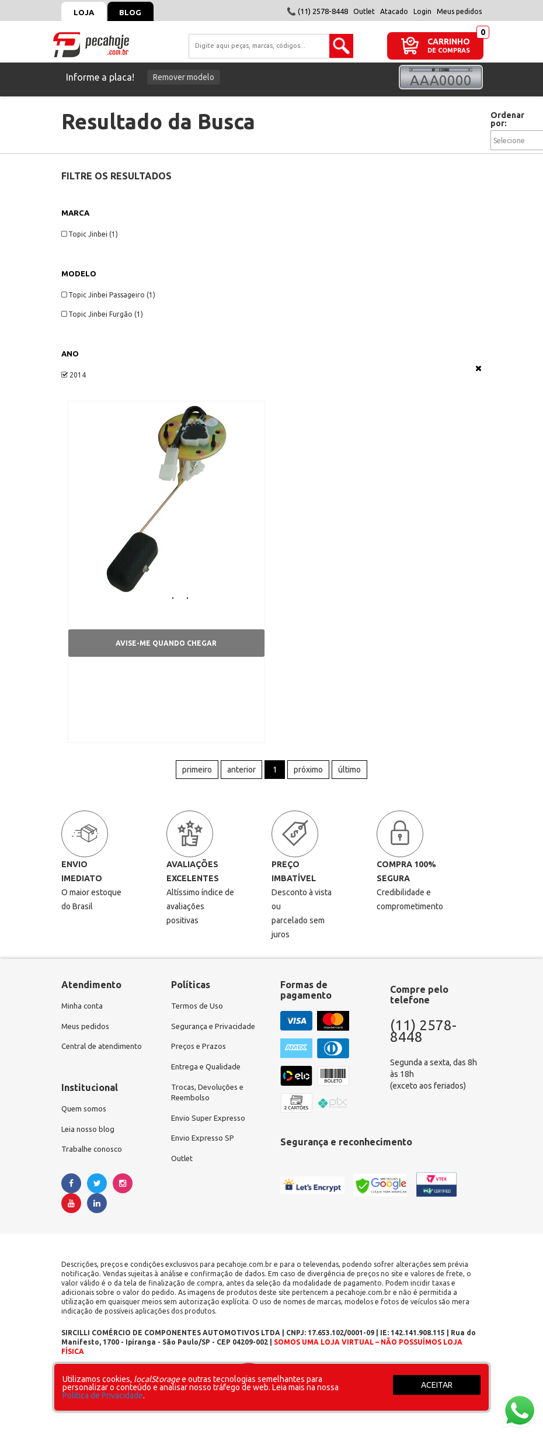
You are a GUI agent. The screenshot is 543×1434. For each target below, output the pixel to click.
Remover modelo (183, 77)
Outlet (364, 11)
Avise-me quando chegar (166, 646)
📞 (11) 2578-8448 (317, 11)
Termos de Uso (198, 1012)
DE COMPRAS (448, 50)
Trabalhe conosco (93, 1159)
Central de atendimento (104, 1054)
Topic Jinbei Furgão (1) (102, 314)
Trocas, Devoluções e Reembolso (210, 1102)
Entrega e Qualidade (208, 1075)
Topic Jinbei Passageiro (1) (108, 295)
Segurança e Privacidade (215, 1033)
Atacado (394, 11)
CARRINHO (448, 41)
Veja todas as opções (478, 368)
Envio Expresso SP (204, 1150)
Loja (86, 12)
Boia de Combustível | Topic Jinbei (152, 597)
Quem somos (85, 1117)
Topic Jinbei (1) (89, 234)
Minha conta (83, 1012)
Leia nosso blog (89, 1138)
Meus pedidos (459, 11)
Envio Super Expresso (210, 1129)
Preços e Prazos (200, 1054)
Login (422, 11)
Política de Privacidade (102, 1395)
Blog (138, 12)
